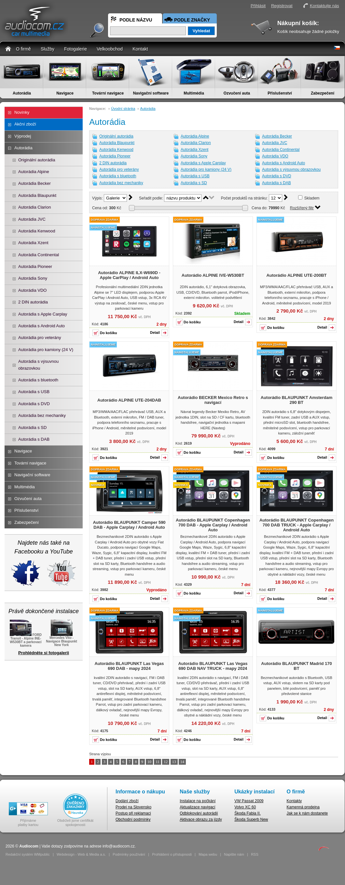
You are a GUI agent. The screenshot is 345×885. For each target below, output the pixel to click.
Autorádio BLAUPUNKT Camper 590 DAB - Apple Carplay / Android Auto (129, 525)
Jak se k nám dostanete (307, 813)
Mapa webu (208, 854)
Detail (155, 332)
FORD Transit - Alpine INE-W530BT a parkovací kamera (26, 639)
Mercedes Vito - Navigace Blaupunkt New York (61, 639)
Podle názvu (135, 19)
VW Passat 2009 (248, 801)
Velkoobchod (110, 49)
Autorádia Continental (38, 254)
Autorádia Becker (34, 183)
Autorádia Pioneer (35, 266)
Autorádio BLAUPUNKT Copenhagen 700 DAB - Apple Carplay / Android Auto (213, 525)
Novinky (21, 112)
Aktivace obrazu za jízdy (201, 819)
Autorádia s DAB (33, 439)
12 (166, 762)
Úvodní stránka (123, 109)
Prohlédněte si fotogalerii (43, 652)
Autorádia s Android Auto (41, 325)
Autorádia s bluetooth (38, 379)
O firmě (23, 49)
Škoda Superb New (251, 819)
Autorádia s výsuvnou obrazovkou (38, 364)
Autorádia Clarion (34, 207)
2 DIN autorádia (33, 302)
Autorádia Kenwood (36, 231)
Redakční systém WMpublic (28, 854)
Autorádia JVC (32, 219)
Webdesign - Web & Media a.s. (81, 854)
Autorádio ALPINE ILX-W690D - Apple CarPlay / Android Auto (129, 275)
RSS (254, 854)
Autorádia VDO (32, 290)
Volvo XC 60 (245, 807)
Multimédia (194, 93)
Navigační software (151, 93)
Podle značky (192, 19)
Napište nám (234, 854)
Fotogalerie (75, 49)
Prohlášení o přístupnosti (172, 854)
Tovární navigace (108, 93)
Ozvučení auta (237, 93)
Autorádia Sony (32, 278)
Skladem (312, 198)
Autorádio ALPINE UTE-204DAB (129, 400)
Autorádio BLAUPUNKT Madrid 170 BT (296, 666)
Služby (47, 49)
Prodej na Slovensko (133, 807)
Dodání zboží (127, 801)
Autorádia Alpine (33, 171)
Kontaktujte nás (324, 5)
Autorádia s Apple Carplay (42, 314)
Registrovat (282, 5)
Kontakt (140, 49)
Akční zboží (25, 124)
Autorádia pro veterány (39, 337)
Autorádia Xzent (33, 242)
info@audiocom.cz (119, 846)
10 (149, 762)
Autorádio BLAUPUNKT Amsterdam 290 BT (297, 400)
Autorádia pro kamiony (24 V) (45, 349)
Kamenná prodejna (303, 807)
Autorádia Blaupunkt (37, 195)
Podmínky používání (129, 854)
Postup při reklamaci (133, 813)
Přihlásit (258, 5)
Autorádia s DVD (34, 403)
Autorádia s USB (33, 391)
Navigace (65, 93)
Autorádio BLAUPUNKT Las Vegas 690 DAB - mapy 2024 (129, 666)
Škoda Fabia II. (247, 813)
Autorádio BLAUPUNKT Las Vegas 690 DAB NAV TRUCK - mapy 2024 (212, 666)
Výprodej (22, 136)
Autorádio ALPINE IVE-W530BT (213, 275)
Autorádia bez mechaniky (42, 415)
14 (182, 762)
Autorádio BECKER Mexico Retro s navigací (213, 400)
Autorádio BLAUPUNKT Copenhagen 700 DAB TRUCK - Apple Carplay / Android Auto (296, 525)
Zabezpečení (322, 93)
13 (174, 762)
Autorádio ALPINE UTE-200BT (296, 275)
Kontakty (294, 801)
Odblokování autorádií (199, 813)
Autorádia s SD (32, 427)
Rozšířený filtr (302, 208)
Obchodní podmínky (133, 819)
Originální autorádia (36, 159)
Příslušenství (280, 93)
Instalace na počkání (197, 801)
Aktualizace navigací (197, 807)
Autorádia (22, 93)
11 (157, 762)
